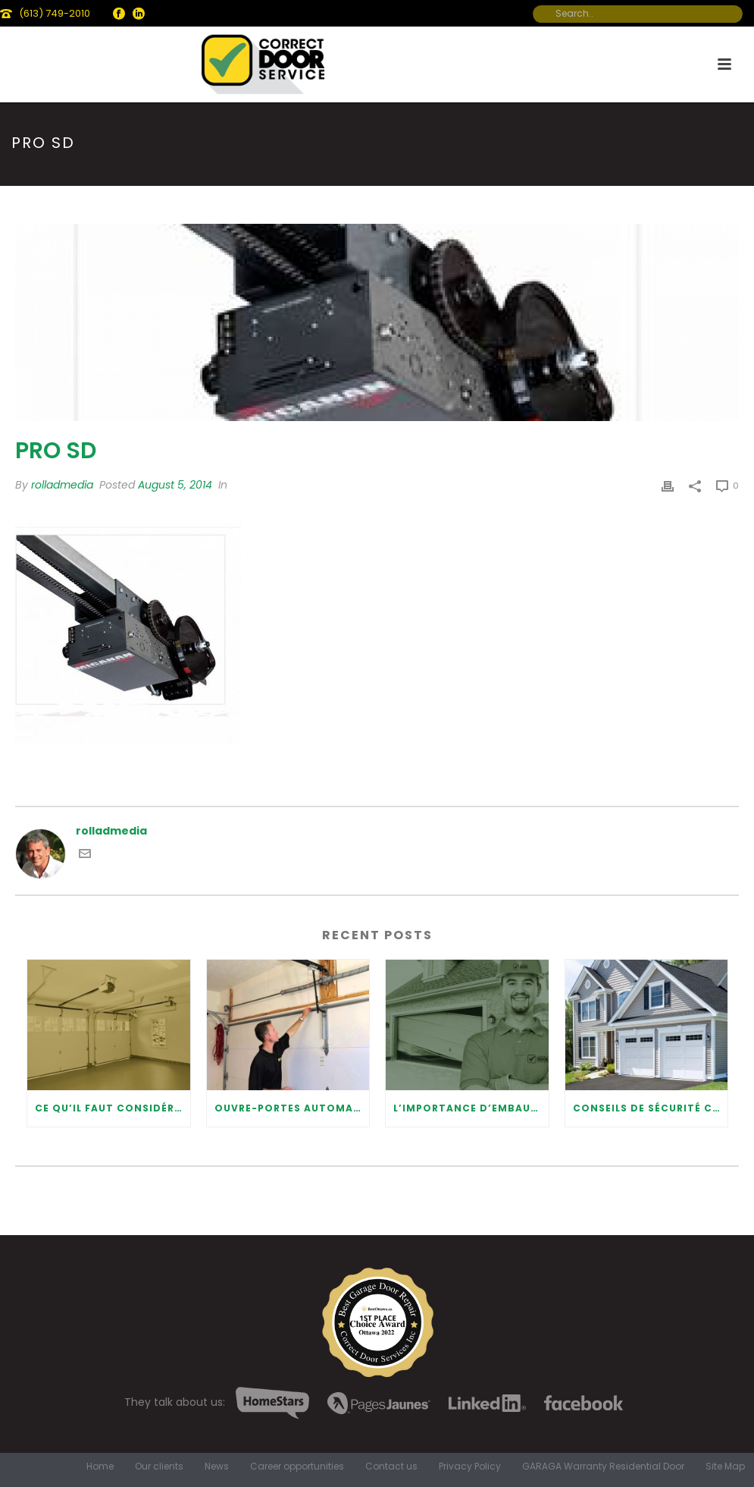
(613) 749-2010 (54, 13)
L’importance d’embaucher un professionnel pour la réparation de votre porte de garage (471, 1108)
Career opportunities (297, 1466)
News (217, 1466)
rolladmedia (62, 484)
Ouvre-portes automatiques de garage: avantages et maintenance (292, 1108)
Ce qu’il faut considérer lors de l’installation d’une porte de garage (112, 1108)
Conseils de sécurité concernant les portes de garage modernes (650, 1108)
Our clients (159, 1466)
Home (100, 1466)
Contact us (391, 1466)
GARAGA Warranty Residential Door (603, 1466)
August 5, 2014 (175, 484)
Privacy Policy (470, 1466)
